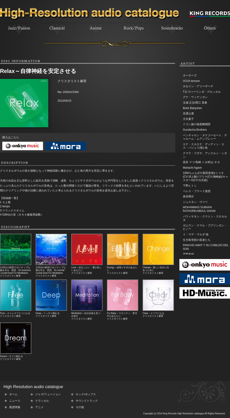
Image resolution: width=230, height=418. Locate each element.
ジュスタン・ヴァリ (195, 202)
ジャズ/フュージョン (48, 394)
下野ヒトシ (190, 185)
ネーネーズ (190, 75)
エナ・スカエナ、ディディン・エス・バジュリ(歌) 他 (203, 146)
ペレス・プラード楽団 (196, 191)
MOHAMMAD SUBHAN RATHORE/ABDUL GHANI (199, 209)
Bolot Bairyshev (192, 108)
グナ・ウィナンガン (195, 97)
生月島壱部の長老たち (196, 240)
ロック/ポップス (86, 394)
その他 (80, 407)
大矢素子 (188, 119)
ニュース (14, 400)
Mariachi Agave (192, 167)
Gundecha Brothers (195, 129)
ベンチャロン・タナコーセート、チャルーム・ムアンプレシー (205, 137)
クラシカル (42, 400)
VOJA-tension (191, 81)
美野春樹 (188, 254)
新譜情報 (14, 407)
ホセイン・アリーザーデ (198, 86)
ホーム (13, 394)
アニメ (39, 407)
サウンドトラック (87, 400)
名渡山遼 (188, 113)
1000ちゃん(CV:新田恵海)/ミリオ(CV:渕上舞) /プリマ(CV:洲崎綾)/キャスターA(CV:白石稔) (205, 176)
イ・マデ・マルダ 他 (195, 234)
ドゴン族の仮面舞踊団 (196, 124)
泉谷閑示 (188, 196)
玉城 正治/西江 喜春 (195, 102)
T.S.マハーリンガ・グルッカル (202, 91)
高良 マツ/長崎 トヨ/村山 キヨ (201, 162)
